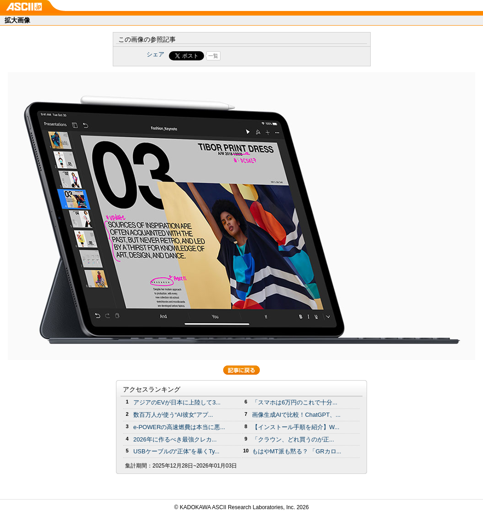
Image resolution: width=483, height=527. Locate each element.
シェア (155, 54)
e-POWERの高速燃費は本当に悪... (179, 427)
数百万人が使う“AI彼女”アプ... (173, 414)
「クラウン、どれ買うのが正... (293, 439)
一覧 (213, 56)
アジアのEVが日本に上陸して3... (176, 402)
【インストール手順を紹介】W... (295, 427)
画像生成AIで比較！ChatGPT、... (296, 414)
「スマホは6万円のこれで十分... (294, 402)
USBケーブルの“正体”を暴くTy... (176, 451)
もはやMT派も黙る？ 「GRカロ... (296, 451)
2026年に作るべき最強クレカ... (175, 439)
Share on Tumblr (275, 55)
